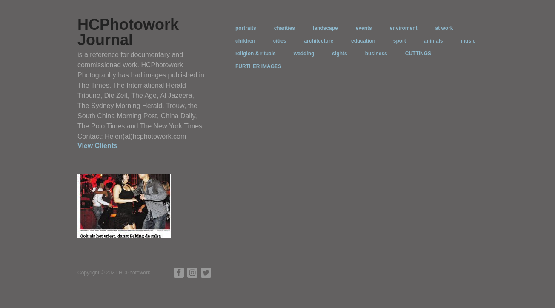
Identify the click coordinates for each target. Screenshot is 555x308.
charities (284, 28)
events (364, 28)
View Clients (97, 145)
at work (444, 28)
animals (433, 40)
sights (339, 53)
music (468, 40)
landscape (325, 28)
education (363, 40)
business (376, 53)
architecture (318, 40)
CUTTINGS (418, 53)
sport (399, 40)
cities (279, 40)
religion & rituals (255, 53)
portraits (245, 28)
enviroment (404, 28)
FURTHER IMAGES (258, 66)
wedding (304, 53)
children (245, 40)
